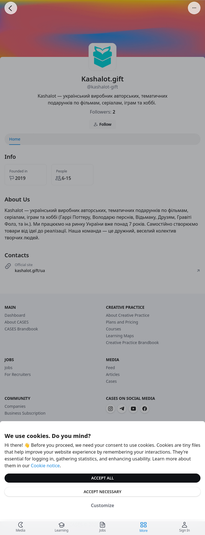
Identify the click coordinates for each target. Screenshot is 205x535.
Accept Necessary (103, 491)
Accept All (102, 478)
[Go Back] (11, 8)
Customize (102, 505)
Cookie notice (45, 465)
